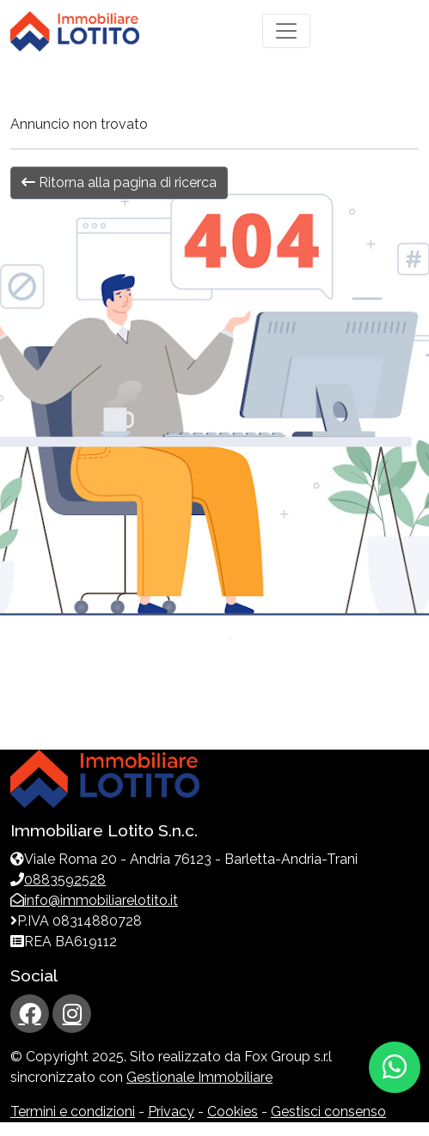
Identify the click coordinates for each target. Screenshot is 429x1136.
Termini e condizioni (72, 1111)
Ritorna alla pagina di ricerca (119, 182)
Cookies (232, 1111)
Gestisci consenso (328, 1111)
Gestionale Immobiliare (199, 1077)
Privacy (171, 1111)
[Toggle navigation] (286, 31)
